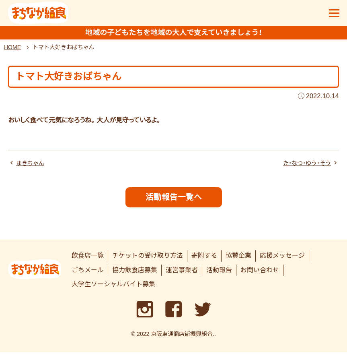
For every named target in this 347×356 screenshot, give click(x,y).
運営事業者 (182, 273)
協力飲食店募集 (134, 273)
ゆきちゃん (32, 165)
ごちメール (88, 273)
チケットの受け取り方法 (147, 259)
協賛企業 (238, 259)
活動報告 (219, 273)
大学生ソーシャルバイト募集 (113, 288)
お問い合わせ (259, 273)
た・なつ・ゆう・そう (303, 165)
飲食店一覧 (88, 259)
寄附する (204, 259)
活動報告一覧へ (174, 200)
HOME (12, 49)
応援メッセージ (282, 259)
